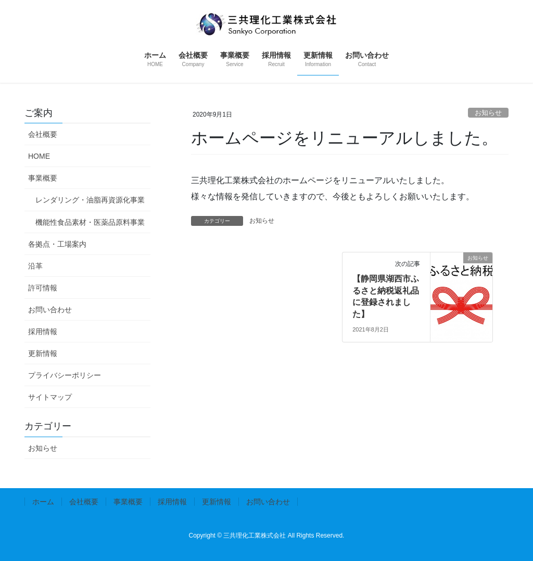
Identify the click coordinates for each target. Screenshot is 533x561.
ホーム (43, 502)
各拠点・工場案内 (57, 244)
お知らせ (488, 113)
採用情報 (42, 331)
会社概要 (42, 134)
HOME (39, 156)
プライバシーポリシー (64, 375)
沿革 (35, 266)
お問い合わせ (50, 309)
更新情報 (42, 353)
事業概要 (42, 178)
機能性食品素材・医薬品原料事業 (90, 222)
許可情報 (42, 288)
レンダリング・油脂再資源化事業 (90, 200)
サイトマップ (50, 397)
